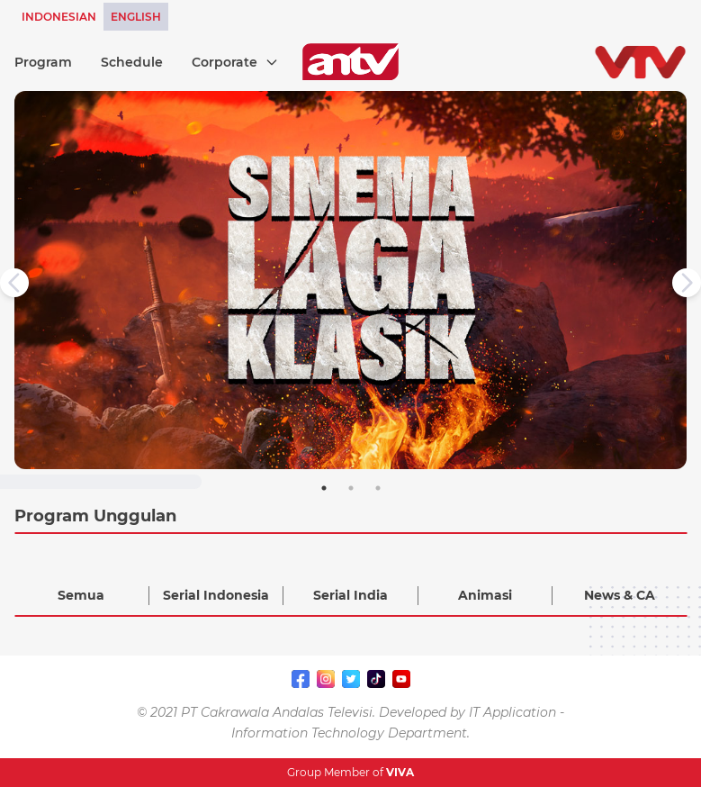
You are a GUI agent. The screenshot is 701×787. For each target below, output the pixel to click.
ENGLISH (136, 16)
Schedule (132, 62)
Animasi (485, 595)
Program (43, 62)
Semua (81, 595)
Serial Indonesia (216, 595)
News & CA (619, 595)
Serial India (350, 595)
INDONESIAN (59, 16)
